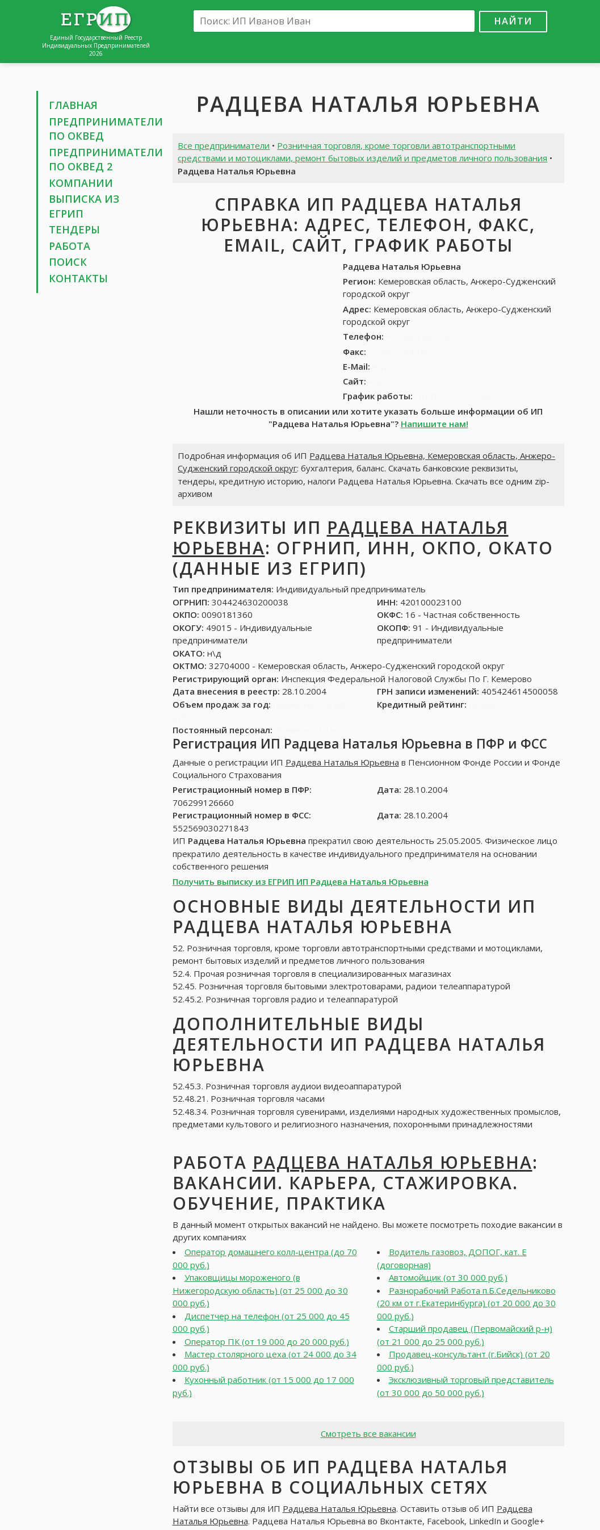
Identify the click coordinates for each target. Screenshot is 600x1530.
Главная (73, 105)
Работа (69, 246)
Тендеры (74, 229)
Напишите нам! (434, 423)
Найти (513, 20)
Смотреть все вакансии (368, 1433)
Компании (81, 183)
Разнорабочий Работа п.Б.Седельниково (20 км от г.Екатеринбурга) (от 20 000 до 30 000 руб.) (466, 1303)
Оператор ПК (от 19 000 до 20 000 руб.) (266, 1341)
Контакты (78, 278)
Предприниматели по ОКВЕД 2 (106, 159)
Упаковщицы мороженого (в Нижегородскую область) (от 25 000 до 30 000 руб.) (260, 1290)
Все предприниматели (224, 145)
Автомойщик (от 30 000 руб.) (448, 1277)
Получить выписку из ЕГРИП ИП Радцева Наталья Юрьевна (301, 881)
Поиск (68, 262)
